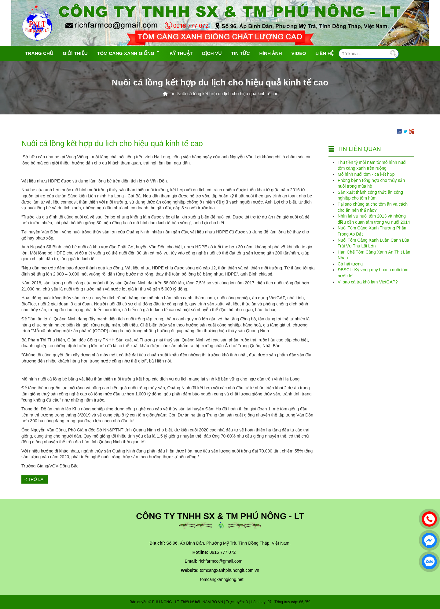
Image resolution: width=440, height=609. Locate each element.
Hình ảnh (270, 53)
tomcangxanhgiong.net (222, 579)
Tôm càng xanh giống (128, 52)
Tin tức (240, 53)
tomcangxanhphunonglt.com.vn (229, 570)
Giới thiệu (75, 53)
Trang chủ (39, 53)
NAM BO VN (213, 602)
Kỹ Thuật (181, 53)
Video (299, 53)
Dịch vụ (212, 53)
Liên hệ (324, 53)
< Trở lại (34, 479)
